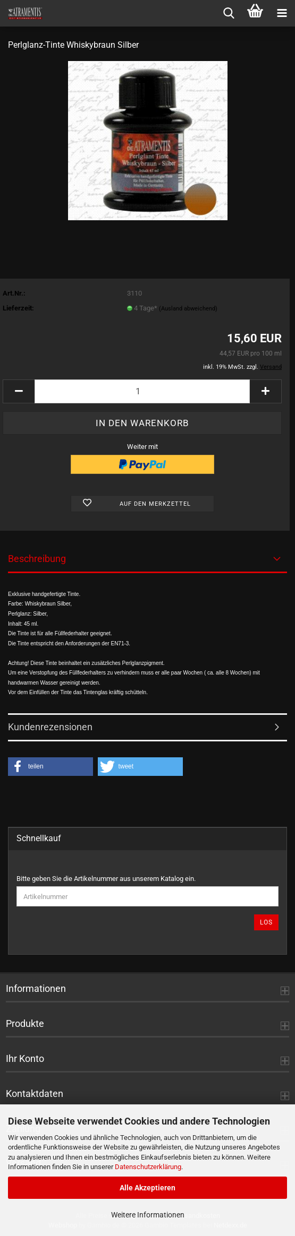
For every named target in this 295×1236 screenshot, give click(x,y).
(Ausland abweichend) (188, 308)
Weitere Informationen (147, 1215)
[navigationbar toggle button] (281, 13)
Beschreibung (37, 558)
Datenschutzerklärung (148, 1167)
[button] (19, 391)
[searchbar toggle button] (228, 13)
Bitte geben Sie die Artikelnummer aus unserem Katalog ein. (106, 879)
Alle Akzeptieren (147, 1187)
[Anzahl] (142, 391)
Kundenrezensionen (50, 726)
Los (266, 922)
